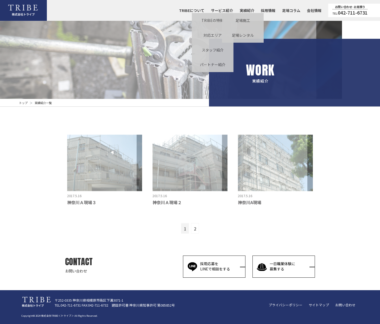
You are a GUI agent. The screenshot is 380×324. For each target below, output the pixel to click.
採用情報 (268, 10)
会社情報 (314, 10)
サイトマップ (319, 304)
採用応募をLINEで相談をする (208, 266)
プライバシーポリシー (285, 304)
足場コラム (291, 10)
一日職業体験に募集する (276, 266)
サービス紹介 (222, 10)
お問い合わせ (345, 304)
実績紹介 (247, 10)
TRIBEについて (191, 10)
